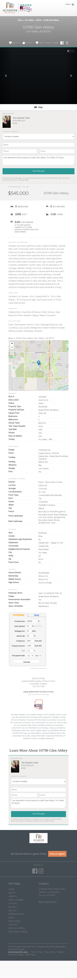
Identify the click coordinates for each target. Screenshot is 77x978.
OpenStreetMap (58, 390)
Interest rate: (20, 636)
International (16, 914)
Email (15, 123)
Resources (14, 921)
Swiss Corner (15, 900)
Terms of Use (36, 952)
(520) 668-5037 (19, 121)
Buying (12, 907)
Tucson (12, 903)
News (11, 917)
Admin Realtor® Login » (18, 952)
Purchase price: (19, 621)
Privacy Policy (23, 180)
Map (38, 107)
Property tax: (20, 641)
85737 (38, 20)
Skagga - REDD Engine (27, 955)
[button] (6, 75)
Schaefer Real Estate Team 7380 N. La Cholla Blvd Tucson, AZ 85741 (52, 892)
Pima (20, 20)
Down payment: (19, 626)
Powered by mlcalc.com (38, 668)
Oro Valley (29, 20)
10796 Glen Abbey (51, 20)
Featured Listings (17, 932)
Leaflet (49, 390)
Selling (12, 910)
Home (11, 889)
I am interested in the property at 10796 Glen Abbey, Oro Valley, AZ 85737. (38, 160)
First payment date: (18, 656)
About (12, 893)
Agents (12, 896)
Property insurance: (18, 646)
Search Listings (16, 928)
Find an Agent (57, 853)
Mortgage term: (20, 631)
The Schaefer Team (21, 118)
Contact (13, 924)
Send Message (38, 171)
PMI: (23, 651)
